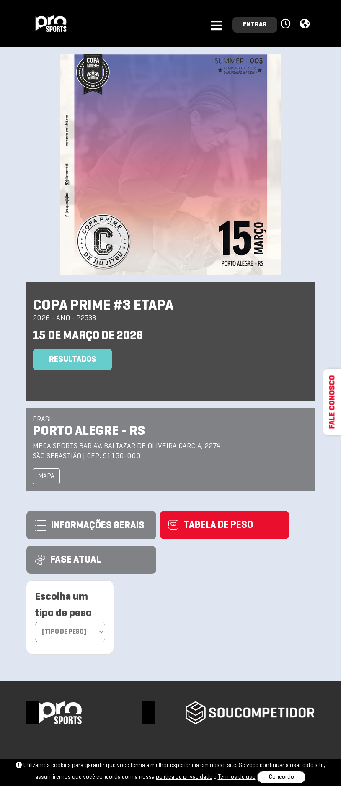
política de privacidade (184, 777)
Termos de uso (237, 777)
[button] (286, 24)
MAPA (46, 476)
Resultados (72, 359)
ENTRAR (255, 25)
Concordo (281, 777)
